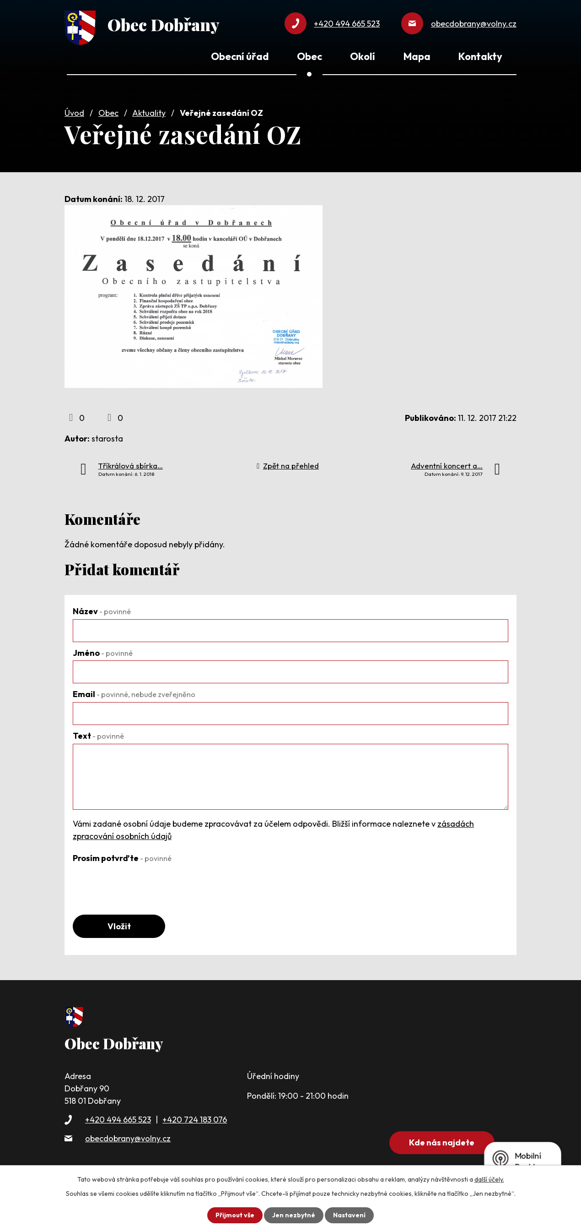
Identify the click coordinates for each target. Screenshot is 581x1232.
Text (98, 735)
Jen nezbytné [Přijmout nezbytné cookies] (293, 1215)
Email (134, 694)
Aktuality (149, 113)
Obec (108, 113)
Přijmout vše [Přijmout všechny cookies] (234, 1215)
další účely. (489, 1179)
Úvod (74, 113)
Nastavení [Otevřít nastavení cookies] (349, 1215)
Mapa (416, 56)
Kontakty (480, 56)
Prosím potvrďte (122, 858)
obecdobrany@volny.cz (128, 1138)
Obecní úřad (240, 56)
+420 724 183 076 (194, 1119)
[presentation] (142, 884)
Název (102, 611)
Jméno (103, 653)
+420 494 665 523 (118, 1119)
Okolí (362, 56)
